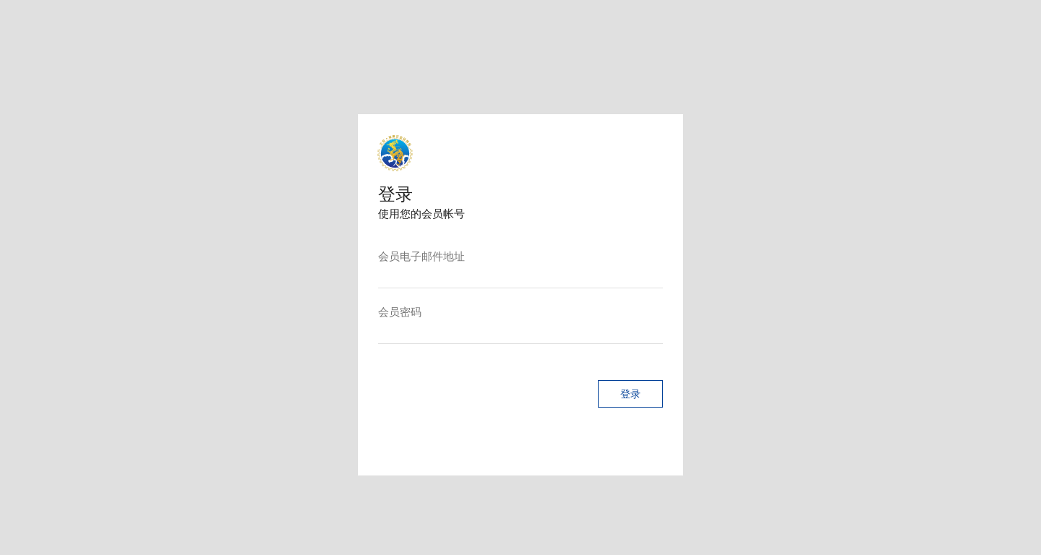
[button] (621, 407)
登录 (622, 407)
